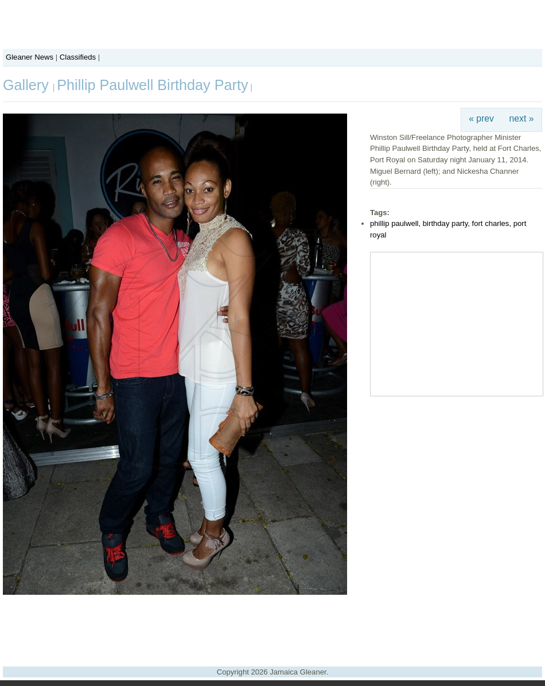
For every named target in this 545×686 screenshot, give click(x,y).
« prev (481, 118)
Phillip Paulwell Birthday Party (152, 85)
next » (521, 118)
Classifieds (78, 57)
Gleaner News (29, 57)
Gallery (28, 85)
